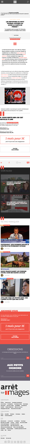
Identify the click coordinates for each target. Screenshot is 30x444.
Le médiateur (17, 421)
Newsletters (3, 428)
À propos (12, 422)
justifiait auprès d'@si (16, 77)
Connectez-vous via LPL (6, 132)
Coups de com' (8, 402)
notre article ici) (21, 53)
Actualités (7, 414)
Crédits (2, 430)
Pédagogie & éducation (5, 408)
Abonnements (3, 421)
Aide (21, 425)
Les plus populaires (8, 415)
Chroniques (18, 414)
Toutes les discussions (5, 425)
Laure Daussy (16, 35)
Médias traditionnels (9, 407)
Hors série (2, 438)
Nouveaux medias (10, 405)
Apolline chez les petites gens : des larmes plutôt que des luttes (14, 298)
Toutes (2, 414)
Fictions (2, 402)
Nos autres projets (23, 422)
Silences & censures (18, 407)
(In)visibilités (17, 405)
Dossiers (23, 414)
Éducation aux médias (5, 422)
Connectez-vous (4, 129)
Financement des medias (16, 408)
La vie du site (10, 421)
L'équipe (17, 422)
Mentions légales (10, 428)
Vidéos (2, 415)
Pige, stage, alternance (14, 425)
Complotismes (24, 405)
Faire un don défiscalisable (18, 427)
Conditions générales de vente (20, 428)
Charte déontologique (5, 424)
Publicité (2, 407)
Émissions (12, 414)
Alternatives (3, 405)
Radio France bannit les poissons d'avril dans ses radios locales (13, 272)
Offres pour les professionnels (6, 427)
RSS (5, 430)
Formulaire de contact (14, 424)
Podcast (9, 430)
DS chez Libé (8, 438)
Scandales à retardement (17, 402)
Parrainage (23, 421)
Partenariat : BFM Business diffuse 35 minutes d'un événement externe (15, 245)
